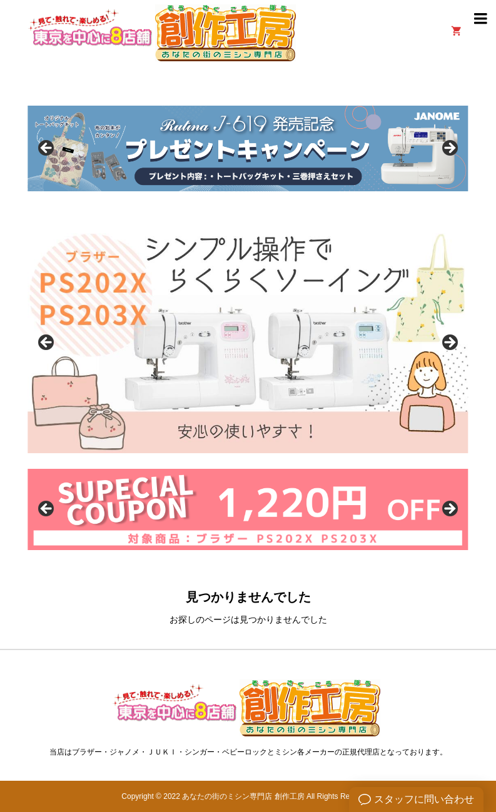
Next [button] (449, 148)
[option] (248, 148)
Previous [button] (47, 148)
